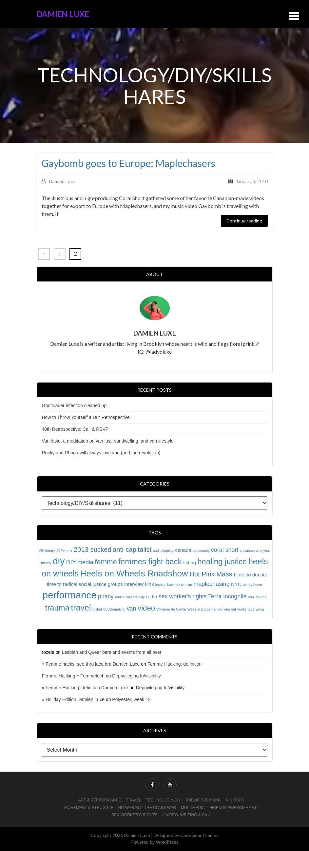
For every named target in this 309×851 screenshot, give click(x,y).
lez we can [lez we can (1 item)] (184, 585)
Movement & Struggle (88, 807)
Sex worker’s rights (134, 815)
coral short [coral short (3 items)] (224, 550)
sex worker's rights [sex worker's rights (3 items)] (183, 596)
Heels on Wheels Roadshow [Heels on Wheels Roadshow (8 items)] (134, 573)
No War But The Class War (147, 807)
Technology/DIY (163, 800)
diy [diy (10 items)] (59, 561)
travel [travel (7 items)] (81, 607)
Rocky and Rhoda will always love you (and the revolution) (101, 452)
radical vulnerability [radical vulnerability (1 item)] (130, 597)
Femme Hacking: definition (174, 664)
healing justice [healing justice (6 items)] (222, 561)
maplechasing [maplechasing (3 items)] (212, 584)
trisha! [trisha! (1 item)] (97, 609)
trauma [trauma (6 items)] (57, 607)
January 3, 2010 (252, 181)
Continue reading (244, 220)
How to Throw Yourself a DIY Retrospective (86, 417)
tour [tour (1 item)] (251, 597)
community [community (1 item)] (201, 550)
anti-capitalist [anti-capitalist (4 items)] (132, 549)
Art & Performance (100, 800)
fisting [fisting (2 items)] (189, 562)
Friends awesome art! (233, 807)
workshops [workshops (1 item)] (245, 609)
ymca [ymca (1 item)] (260, 609)
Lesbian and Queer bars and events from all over (112, 652)
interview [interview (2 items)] (134, 584)
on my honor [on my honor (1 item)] (252, 585)
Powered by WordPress (154, 842)
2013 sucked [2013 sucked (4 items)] (92, 549)
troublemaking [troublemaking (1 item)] (115, 609)
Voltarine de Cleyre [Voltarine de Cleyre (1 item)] (171, 609)
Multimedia (193, 807)
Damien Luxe (63, 14)
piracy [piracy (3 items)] (106, 596)
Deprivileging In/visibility (136, 675)
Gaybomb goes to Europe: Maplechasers (128, 163)
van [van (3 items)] (131, 608)
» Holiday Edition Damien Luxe (73, 699)
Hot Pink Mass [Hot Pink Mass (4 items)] (210, 574)
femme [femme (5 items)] (106, 562)
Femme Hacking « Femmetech (73, 675)
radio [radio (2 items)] (151, 596)
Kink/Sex (235, 800)
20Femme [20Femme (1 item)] (64, 550)
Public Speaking (203, 800)
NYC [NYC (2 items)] (236, 584)
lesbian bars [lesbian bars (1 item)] (164, 585)
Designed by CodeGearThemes (186, 835)
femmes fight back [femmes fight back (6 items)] (150, 561)
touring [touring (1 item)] (261, 597)
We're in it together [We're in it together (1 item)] (202, 609)
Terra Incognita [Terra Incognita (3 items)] (227, 596)
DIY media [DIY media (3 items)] (79, 562)
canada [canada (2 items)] (183, 550)
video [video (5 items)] (146, 608)
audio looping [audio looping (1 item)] (163, 550)
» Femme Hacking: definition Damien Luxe (85, 687)
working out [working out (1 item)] (227, 609)
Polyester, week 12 (131, 699)
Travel (133, 800)
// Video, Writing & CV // (186, 815)
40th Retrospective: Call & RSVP (75, 429)
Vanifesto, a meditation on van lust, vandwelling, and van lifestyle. (108, 441)
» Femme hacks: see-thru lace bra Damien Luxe (91, 664)
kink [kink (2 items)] (149, 584)
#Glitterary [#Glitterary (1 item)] (47, 550)
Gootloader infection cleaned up (74, 405)
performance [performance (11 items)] (70, 595)
